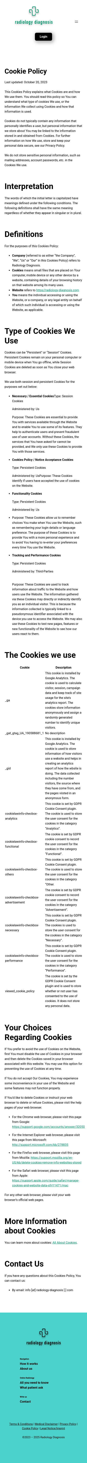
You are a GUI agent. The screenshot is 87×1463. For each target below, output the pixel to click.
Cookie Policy (30, 1428)
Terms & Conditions (21, 1424)
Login (43, 36)
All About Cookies (64, 1242)
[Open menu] (76, 21)
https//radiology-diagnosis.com (57, 290)
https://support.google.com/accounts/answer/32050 (48, 1127)
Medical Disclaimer (46, 1424)
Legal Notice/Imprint (52, 1428)
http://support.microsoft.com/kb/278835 (40, 1145)
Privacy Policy (68, 1424)
